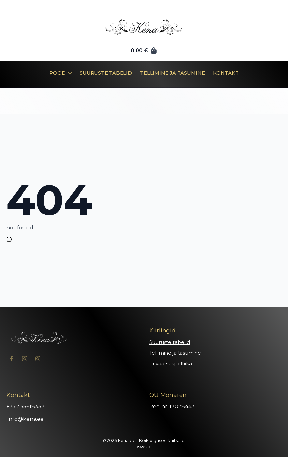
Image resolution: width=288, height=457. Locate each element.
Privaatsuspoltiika (170, 364)
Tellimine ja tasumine (172, 73)
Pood (58, 73)
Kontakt (226, 73)
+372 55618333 (26, 407)
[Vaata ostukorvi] (144, 50)
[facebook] (12, 358)
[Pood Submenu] (69, 75)
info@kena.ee (26, 419)
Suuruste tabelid (106, 73)
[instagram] (25, 358)
